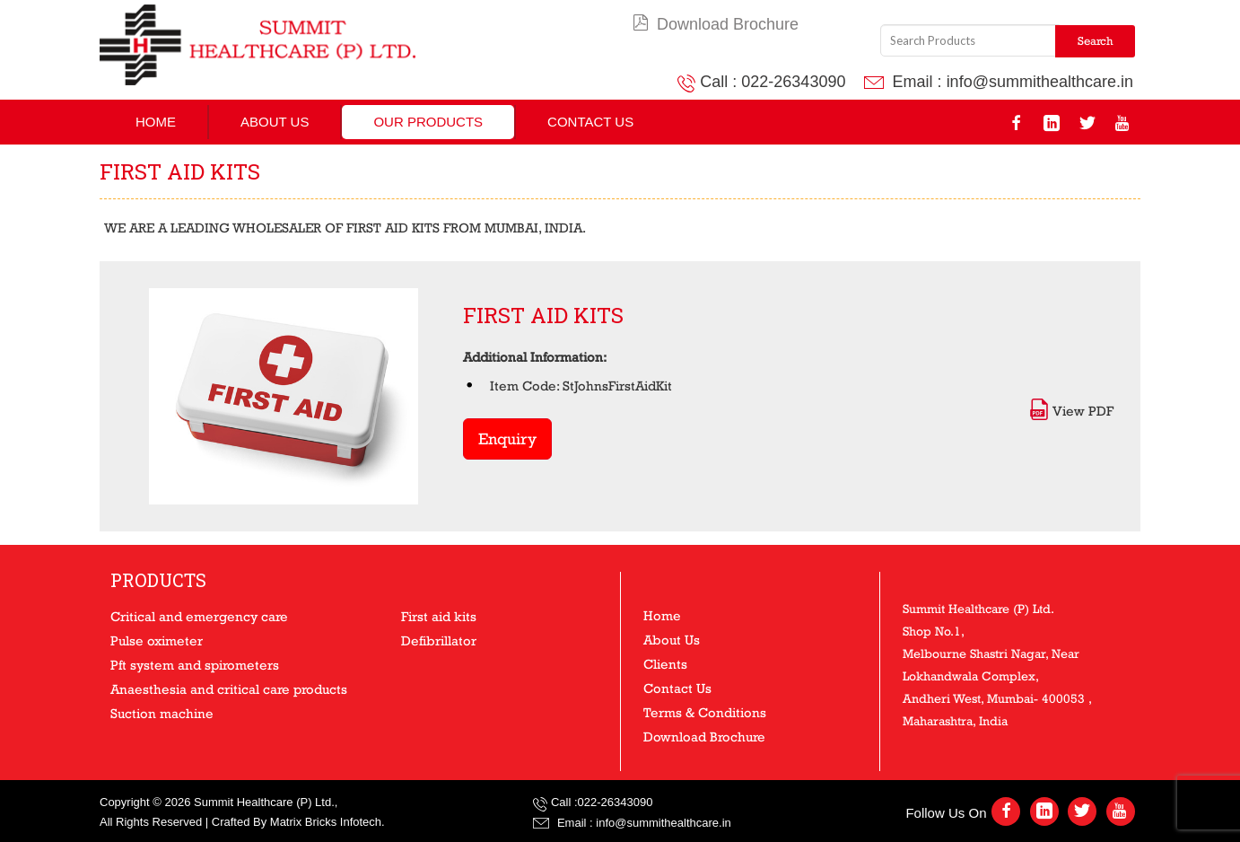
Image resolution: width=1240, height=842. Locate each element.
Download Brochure (716, 24)
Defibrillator (438, 640)
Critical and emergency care (199, 616)
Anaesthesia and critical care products (228, 689)
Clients (665, 663)
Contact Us (590, 121)
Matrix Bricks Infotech (325, 822)
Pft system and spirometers (194, 664)
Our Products (428, 121)
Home (155, 121)
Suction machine (162, 713)
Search (1095, 41)
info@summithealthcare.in (1040, 82)
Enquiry (507, 438)
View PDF (1070, 410)
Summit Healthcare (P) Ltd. (264, 802)
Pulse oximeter (156, 640)
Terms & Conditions (704, 712)
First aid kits (438, 616)
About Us (274, 121)
